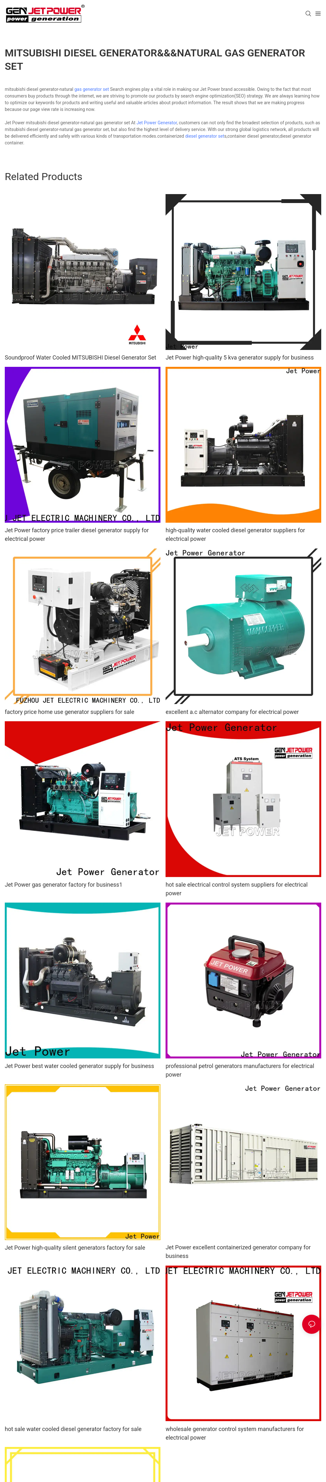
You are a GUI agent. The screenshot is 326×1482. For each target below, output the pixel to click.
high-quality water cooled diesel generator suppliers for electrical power (235, 534)
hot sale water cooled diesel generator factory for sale (73, 1429)
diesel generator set (204, 136)
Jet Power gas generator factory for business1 (64, 884)
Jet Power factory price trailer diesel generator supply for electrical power (77, 534)
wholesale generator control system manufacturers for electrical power (235, 1433)
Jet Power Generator (157, 122)
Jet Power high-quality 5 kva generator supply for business (240, 357)
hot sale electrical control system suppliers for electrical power (237, 889)
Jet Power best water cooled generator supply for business (79, 1066)
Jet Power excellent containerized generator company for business (238, 1251)
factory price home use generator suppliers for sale (69, 711)
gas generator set (91, 89)
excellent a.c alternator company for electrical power (232, 711)
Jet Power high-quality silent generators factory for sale (75, 1247)
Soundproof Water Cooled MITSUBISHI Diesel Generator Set (80, 357)
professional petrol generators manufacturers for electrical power (240, 1070)
